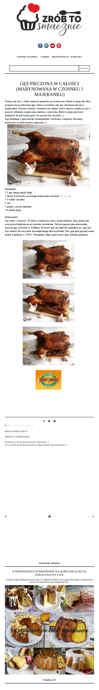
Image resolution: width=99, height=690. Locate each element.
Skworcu (65, 196)
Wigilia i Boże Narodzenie (24, 425)
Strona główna (27, 57)
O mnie (45, 57)
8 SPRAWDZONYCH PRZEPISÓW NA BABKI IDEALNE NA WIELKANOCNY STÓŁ (49, 573)
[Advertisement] (49, 540)
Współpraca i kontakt (67, 57)
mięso (9, 425)
